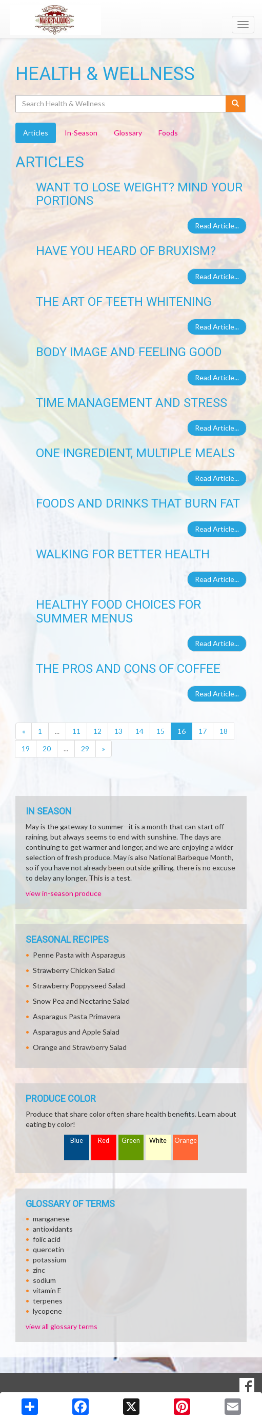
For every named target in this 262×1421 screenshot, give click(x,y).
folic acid (47, 1239)
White (158, 1140)
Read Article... (217, 225)
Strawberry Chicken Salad (74, 970)
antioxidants (53, 1228)
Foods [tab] (168, 132)
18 (223, 731)
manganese (51, 1218)
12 (97, 731)
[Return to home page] (131, 20)
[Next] (103, 748)
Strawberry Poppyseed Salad (79, 985)
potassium (49, 1259)
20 (47, 748)
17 (202, 731)
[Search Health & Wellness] (121, 103)
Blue (76, 1140)
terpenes (48, 1300)
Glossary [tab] (128, 132)
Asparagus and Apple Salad (76, 1031)
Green (131, 1140)
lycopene (47, 1311)
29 (85, 748)
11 (76, 731)
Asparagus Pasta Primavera (76, 1016)
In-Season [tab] (81, 132)
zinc (39, 1270)
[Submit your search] (236, 103)
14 (139, 731)
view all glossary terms (61, 1326)
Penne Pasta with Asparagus (79, 954)
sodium (44, 1280)
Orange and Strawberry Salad (80, 1047)
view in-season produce (64, 893)
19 (26, 748)
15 (160, 731)
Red (103, 1140)
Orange (185, 1140)
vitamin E (47, 1290)
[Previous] (23, 731)
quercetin (48, 1249)
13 (118, 731)
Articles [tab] (35, 132)
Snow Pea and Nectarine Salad (81, 1001)
